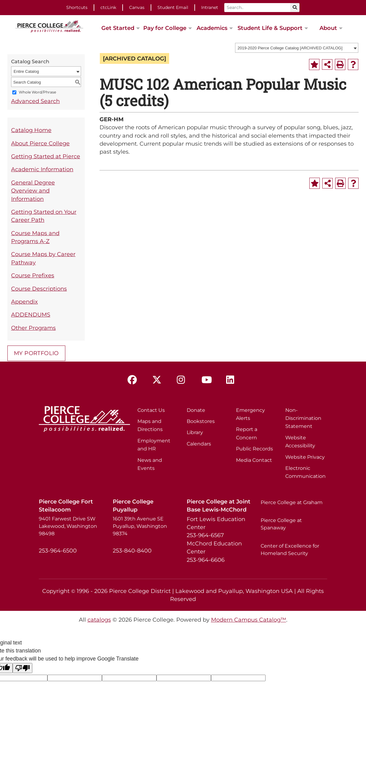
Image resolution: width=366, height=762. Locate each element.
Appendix (24, 301)
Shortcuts (76, 7)
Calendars (199, 444)
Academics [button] (212, 28)
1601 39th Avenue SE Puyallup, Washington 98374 (140, 526)
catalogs (99, 619)
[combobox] (296, 48)
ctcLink (108, 7)
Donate (196, 410)
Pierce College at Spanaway (281, 524)
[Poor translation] (22, 668)
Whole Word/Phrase (37, 92)
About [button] (328, 28)
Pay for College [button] (164, 28)
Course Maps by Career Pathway (43, 258)
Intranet (209, 7)
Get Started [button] (117, 28)
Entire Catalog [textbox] (26, 71)
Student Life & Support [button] (270, 28)
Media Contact (254, 460)
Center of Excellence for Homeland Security (290, 549)
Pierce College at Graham (292, 502)
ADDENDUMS (30, 314)
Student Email (172, 7)
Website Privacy (305, 457)
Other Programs (33, 328)
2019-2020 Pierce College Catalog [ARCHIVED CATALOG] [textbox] (290, 48)
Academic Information (42, 169)
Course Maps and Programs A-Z (35, 237)
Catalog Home (31, 130)
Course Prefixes (32, 275)
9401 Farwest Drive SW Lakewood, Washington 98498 (68, 526)
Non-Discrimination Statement (303, 418)
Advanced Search (35, 101)
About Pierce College (40, 143)
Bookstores (201, 421)
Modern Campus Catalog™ (248, 619)
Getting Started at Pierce (45, 156)
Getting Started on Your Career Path (43, 216)
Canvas (136, 7)
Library (195, 432)
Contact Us (151, 410)
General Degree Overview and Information (33, 190)
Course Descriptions (39, 288)
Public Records (254, 449)
